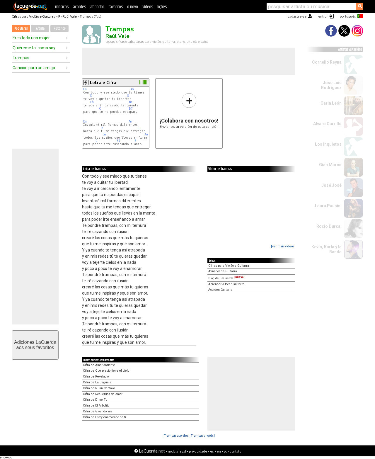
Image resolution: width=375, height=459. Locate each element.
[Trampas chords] (202, 435)
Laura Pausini (328, 205)
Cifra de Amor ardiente (99, 365)
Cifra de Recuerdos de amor (102, 394)
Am (132, 89)
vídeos (147, 7)
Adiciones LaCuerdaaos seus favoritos (35, 345)
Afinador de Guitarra (222, 271)
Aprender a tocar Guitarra (226, 284)
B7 (131, 108)
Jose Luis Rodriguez (331, 85)
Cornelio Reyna (327, 62)
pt (225, 451)
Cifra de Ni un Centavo (99, 388)
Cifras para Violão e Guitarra (33, 16)
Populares (21, 28)
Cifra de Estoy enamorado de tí (104, 417)
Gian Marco (330, 164)
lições (162, 7)
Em (84, 89)
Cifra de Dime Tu (95, 400)
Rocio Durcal (329, 226)
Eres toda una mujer (31, 37)
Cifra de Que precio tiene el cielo (106, 371)
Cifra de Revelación (96, 376)
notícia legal (177, 451)
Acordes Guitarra (220, 290)
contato (235, 451)
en (219, 451)
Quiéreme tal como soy (34, 47)
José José (331, 185)
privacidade (198, 451)
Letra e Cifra (103, 83)
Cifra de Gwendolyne (97, 411)
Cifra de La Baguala (97, 382)
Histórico (60, 28)
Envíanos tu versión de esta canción (189, 110)
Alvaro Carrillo (327, 123)
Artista (40, 28)
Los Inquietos (328, 144)
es (212, 451)
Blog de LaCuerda (226, 278)
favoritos (115, 7)
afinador (97, 7)
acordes (79, 7)
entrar (323, 16)
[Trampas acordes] (176, 435)
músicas (62, 7)
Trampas (21, 57)
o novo (132, 7)
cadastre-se (297, 16)
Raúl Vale (70, 16)
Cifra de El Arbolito (96, 405)
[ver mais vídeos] (283, 246)
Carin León (331, 103)
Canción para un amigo (34, 67)
